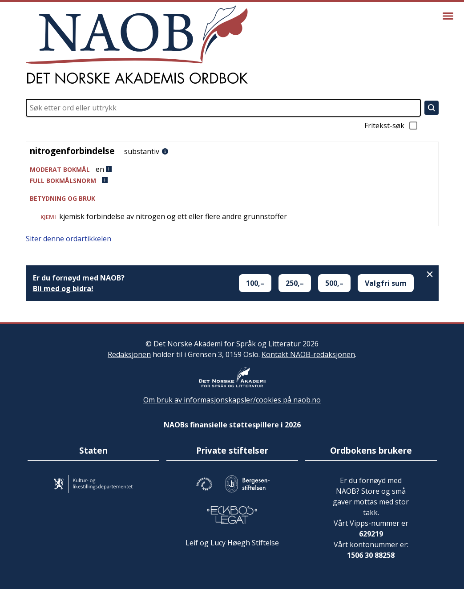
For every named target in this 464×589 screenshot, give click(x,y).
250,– (295, 283)
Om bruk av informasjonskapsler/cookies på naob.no (232, 400)
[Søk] (431, 108)
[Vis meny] (448, 16)
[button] (232, 169)
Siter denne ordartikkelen (68, 239)
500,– (334, 283)
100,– (255, 283)
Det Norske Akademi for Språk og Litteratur (227, 344)
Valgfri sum (386, 283)
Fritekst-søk (391, 125)
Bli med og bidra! (63, 288)
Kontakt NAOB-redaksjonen (308, 354)
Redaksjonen (129, 354)
